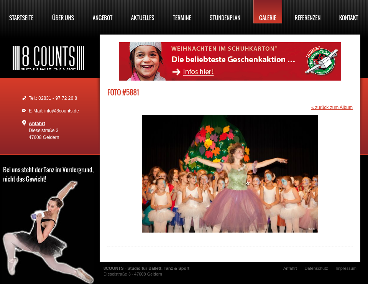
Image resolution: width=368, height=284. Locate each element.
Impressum (346, 268)
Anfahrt (37, 123)
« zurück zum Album (332, 107)
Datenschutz (316, 268)
